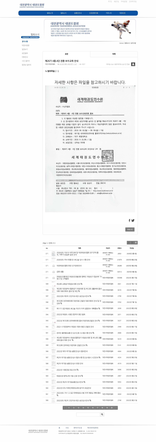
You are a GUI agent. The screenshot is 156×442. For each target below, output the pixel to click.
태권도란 (122, 13)
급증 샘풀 (60, 272)
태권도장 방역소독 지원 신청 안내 (69, 376)
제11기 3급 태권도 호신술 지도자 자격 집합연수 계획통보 (77, 308)
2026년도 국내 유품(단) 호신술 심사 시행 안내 (73, 260)
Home (121, 43)
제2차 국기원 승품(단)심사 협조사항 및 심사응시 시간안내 (77, 357)
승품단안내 (78, 13)
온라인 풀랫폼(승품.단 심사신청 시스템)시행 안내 (74, 333)
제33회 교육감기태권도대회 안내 (68, 284)
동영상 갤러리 (26, 65)
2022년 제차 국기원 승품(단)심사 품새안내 (72, 351)
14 (83, 408)
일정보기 (25, 49)
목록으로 (130, 229)
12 (73, 408)
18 (102, 408)
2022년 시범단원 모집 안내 (66, 370)
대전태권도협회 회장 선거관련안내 (69, 266)
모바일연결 (124, 1)
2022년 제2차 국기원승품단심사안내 (70, 382)
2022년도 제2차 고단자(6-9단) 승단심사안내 (73, 400)
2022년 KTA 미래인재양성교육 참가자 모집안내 (74, 388)
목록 (114, 54)
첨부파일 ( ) (52, 71)
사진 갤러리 (26, 61)
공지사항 (25, 41)
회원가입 (116, 1)
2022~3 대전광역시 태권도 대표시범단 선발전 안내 (75, 327)
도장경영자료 (93, 13)
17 (97, 408)
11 (69, 408)
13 (78, 408)
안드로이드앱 (132, 1)
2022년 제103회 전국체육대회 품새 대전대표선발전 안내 (77, 321)
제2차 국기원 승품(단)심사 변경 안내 (70, 363)
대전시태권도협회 (50, 64)
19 (107, 408)
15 (88, 408)
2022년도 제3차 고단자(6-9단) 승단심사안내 (73, 296)
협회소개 (50, 13)
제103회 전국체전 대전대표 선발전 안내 (71, 345)
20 (111, 408)
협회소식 (63, 13)
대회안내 (25, 57)
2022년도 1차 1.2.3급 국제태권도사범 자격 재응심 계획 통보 (79, 393)
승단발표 (25, 53)
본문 (66, 54)
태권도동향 (25, 45)
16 (92, 408)
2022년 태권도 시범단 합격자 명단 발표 (71, 314)
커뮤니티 (109, 13)
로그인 (110, 1)
